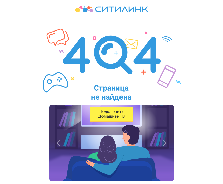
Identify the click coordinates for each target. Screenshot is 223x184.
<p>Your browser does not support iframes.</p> (111, 92)
